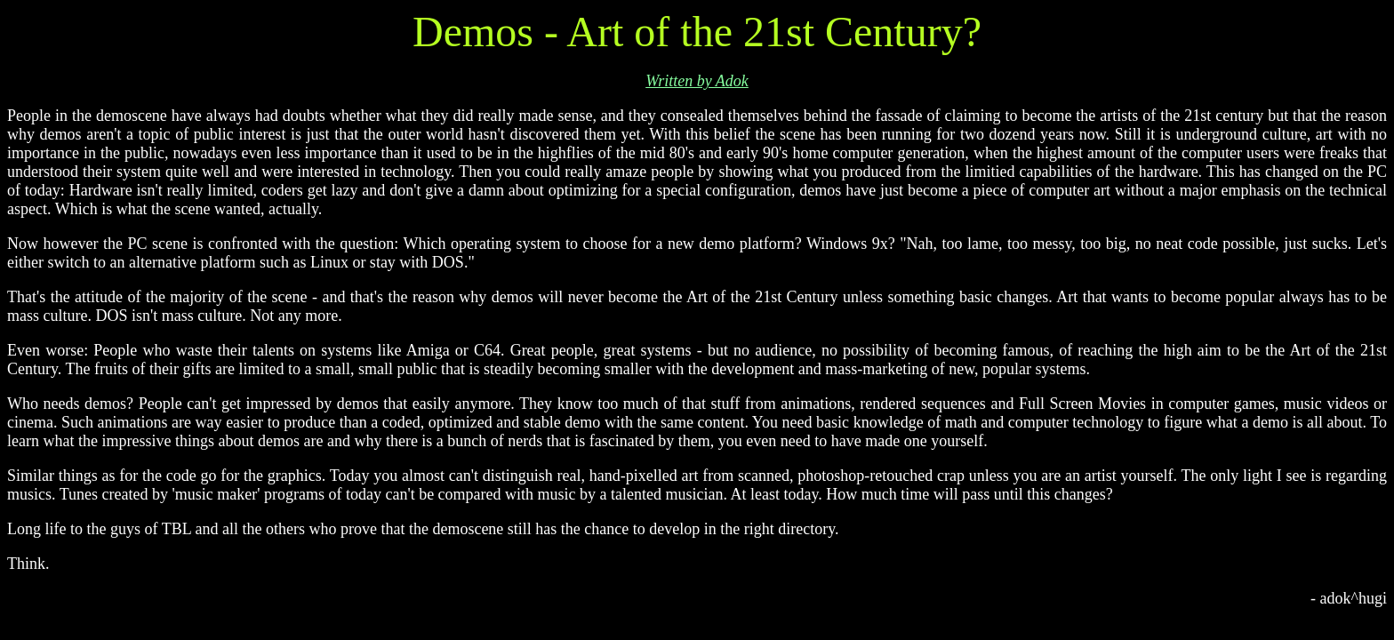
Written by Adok (697, 81)
